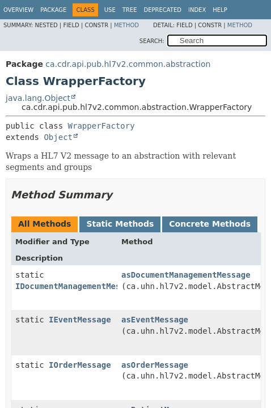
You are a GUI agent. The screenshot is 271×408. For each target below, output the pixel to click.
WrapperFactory (101, 125)
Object (58, 137)
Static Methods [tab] (120, 223)
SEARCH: (151, 41)
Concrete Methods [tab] (210, 223)
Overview (18, 10)
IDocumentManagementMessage (77, 286)
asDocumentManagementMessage (186, 274)
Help (220, 10)
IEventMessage (80, 319)
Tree (129, 10)
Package (53, 10)
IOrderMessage (80, 364)
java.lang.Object (38, 98)
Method (126, 25)
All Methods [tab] (44, 223)
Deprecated (162, 10)
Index (197, 10)
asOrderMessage (154, 364)
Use (110, 10)
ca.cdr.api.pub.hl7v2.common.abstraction (127, 64)
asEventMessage (154, 319)
